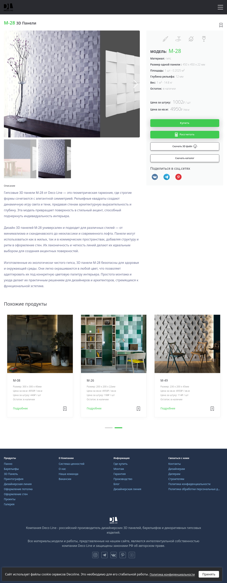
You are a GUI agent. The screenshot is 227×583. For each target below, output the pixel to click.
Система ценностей (71, 464)
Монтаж (119, 469)
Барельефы (11, 469)
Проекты (9, 499)
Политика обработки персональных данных (194, 489)
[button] (135, 84)
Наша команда (68, 474)
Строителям (176, 479)
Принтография (13, 479)
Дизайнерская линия (18, 484)
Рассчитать (185, 135)
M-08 (16, 380)
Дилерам (174, 474)
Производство (123, 479)
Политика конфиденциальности (189, 484)
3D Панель (11, 474)
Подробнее (20, 408)
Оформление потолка (18, 489)
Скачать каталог (184, 158)
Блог (117, 484)
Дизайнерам (176, 469)
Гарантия (120, 474)
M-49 (164, 380)
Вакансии (65, 479)
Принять (208, 574)
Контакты (174, 464)
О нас (62, 469)
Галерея (9, 504)
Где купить (121, 464)
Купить (185, 123)
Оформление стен (16, 494)
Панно (8, 464)
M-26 (90, 380)
